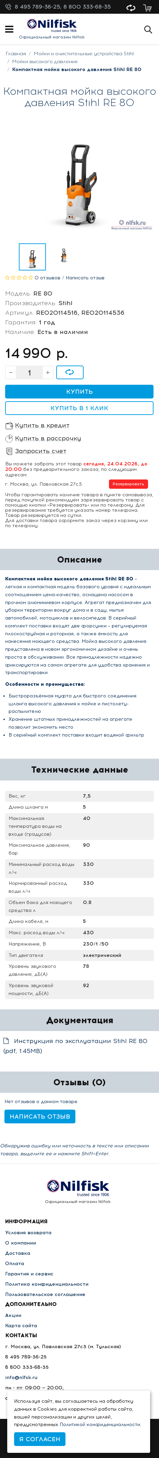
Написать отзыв (85, 278)
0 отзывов (47, 278)
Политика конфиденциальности (46, 1284)
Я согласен (39, 1439)
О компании (20, 1243)
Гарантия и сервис (29, 1274)
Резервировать (128, 484)
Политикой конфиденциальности (100, 1424)
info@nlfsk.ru (21, 1377)
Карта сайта (21, 1326)
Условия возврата (28, 1233)
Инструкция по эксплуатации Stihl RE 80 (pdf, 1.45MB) (75, 1046)
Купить (79, 391)
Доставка (17, 1253)
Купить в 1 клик (79, 408)
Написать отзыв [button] (40, 1116)
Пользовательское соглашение (45, 1294)
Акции (13, 1315)
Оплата (14, 1263)
